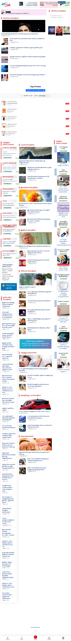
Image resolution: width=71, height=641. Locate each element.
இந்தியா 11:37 (6, 579)
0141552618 (7, 234)
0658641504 (7, 258)
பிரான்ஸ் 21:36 (6, 371)
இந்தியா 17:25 (6, 394)
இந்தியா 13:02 (6, 558)
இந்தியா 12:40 (6, 567)
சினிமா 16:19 (5, 411)
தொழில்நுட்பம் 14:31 (7, 525)
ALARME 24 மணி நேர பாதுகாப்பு (63, 371)
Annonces (8, 638)
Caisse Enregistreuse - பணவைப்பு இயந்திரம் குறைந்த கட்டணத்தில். (63, 345)
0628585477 (7, 220)
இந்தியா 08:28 (6, 308)
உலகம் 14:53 (5, 481)
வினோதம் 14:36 (6, 514)
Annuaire (49, 638)
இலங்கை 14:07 (6, 536)
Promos (21, 638)
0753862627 (7, 184)
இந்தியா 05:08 (6, 350)
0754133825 (63, 151)
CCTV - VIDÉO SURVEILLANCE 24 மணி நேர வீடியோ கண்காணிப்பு (63, 189)
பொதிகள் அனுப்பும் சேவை (63, 164)
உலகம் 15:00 (5, 460)
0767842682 (7, 171)
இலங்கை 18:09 (6, 382)
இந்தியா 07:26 (6, 329)
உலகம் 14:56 (5, 469)
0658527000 (7, 196)
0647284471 (63, 201)
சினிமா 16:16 (5, 421)
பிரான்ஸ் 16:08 (6, 439)
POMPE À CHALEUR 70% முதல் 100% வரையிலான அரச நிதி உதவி (63, 319)
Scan (63, 638)
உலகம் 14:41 (5, 504)
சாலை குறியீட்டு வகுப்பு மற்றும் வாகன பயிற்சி (63, 268)
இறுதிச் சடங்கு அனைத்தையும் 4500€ (63, 215)
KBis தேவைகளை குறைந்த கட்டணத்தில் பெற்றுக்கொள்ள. (63, 294)
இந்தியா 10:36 (6, 600)
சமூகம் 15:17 (5, 448)
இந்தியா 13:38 (6, 548)
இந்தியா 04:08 (6, 360)
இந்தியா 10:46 (6, 588)
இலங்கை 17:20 (6, 404)
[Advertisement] (35, 614)
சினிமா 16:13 (5, 429)
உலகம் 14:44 (5, 492)
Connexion (62, 2)
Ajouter (35, 638)
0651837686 (7, 208)
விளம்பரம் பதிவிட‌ (8, 287)
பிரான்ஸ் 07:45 (6, 319)
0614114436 (7, 158)
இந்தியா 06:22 (6, 338)
